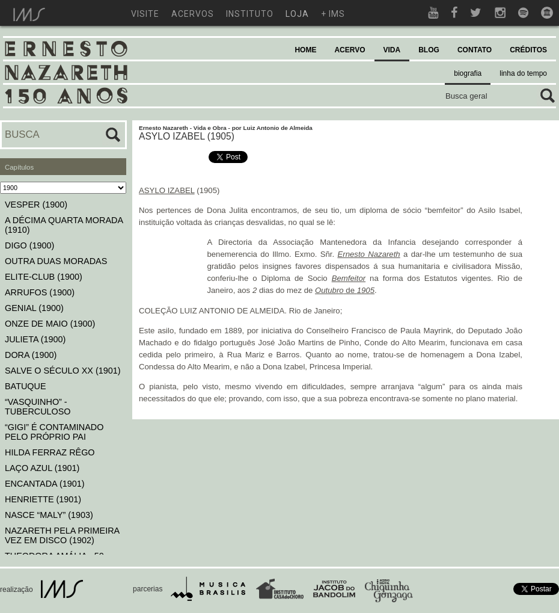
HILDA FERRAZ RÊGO (50, 452)
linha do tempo (523, 73)
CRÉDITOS (528, 50)
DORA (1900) (31, 355)
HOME (305, 50)
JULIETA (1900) (35, 339)
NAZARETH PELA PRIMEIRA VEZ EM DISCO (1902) (62, 535)
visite (145, 14)
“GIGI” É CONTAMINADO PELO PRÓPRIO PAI (54, 432)
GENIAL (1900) (34, 308)
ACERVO (349, 50)
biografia (467, 73)
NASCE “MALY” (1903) (49, 515)
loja (297, 14)
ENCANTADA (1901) (45, 483)
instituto (249, 14)
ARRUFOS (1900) (40, 292)
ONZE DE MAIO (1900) (50, 323)
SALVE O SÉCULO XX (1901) (63, 370)
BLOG (428, 50)
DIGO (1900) (29, 245)
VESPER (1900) (36, 204)
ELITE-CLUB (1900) (43, 277)
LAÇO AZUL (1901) (42, 468)
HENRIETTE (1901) (43, 499)
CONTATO (474, 50)
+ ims (333, 14)
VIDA (392, 50)
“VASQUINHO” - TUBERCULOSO (38, 406)
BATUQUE (25, 386)
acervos (192, 14)
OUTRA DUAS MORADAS (56, 261)
